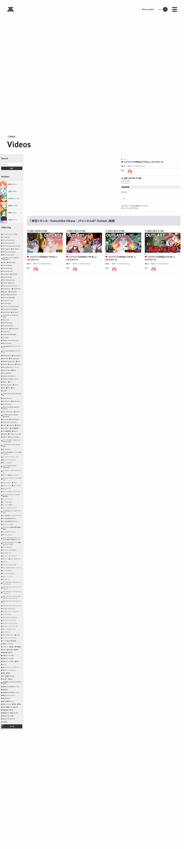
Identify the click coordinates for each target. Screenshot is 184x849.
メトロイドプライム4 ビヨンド (10, 617)
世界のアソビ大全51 (8, 644)
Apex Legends (6, 249)
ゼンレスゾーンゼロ (8, 524)
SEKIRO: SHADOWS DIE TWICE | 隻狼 (12, 394)
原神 (17, 650)
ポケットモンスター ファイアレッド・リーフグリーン (12, 592)
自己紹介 (5, 679)
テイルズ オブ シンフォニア (9, 532)
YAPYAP (5, 434)
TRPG (4, 425)
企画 (12, 647)
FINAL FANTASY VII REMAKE (10, 309)
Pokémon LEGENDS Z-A (9, 376)
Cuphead (14, 274)
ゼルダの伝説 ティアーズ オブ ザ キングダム (12, 511)
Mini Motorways (15, 358)
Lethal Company (7, 343)
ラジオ (17, 635)
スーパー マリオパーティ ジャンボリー (12, 491)
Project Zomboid (7, 385)
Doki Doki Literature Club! (10, 286)
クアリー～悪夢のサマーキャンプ (11, 475)
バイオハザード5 (7, 553)
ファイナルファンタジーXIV (9, 565)
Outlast (19, 364)
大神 (11, 652)
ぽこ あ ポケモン (7, 449)
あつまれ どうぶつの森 (15, 434)
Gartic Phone (6, 312)
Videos (12, 136)
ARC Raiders (16, 249)
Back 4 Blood (11, 262)
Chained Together (7, 265)
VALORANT (6, 428)
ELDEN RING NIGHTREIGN (10, 294)
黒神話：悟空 (6, 713)
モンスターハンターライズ (9, 620)
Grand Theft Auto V (8, 326)
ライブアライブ (6, 632)
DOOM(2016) (17, 289)
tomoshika (130, 171)
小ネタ (4, 664)
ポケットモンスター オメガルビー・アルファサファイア (12, 583)
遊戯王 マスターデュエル (9, 695)
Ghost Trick (6, 320)
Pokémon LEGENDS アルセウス (11, 379)
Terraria (17, 412)
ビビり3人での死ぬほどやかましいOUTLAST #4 (143, 161)
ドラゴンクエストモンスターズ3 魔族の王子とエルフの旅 (12, 543)
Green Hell (5, 328)
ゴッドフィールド (7, 485)
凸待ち (4, 650)
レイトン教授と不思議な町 (9, 641)
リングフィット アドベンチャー (10, 638)
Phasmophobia (7, 373)
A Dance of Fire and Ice (9, 243)
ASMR (4, 262)
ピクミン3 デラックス (15, 559)
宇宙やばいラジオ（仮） (8, 655)
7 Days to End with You (9, 240)
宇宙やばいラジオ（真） (8, 661)
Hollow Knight (14, 328)
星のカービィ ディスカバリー (10, 670)
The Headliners (15, 419)
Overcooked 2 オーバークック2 (10, 367)
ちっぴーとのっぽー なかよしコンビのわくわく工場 (11, 441)
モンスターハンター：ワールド (10, 626)
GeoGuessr (15, 312)
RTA (9, 388)
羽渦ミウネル (12, 191)
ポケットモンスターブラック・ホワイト (12, 606)
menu (174, 9)
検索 (11, 168)
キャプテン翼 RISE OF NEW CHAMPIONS (9, 466)
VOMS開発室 (14, 428)
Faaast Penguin (7, 303)
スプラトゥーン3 (7, 488)
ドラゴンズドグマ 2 (7, 547)
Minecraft (5, 358)
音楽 (4, 707)
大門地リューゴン (14, 198)
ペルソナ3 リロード (7, 570)
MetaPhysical (17, 355)
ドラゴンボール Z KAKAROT (10, 550)
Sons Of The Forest (8, 412)
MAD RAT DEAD (7, 355)
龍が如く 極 (15, 713)
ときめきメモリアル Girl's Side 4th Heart (11, 445)
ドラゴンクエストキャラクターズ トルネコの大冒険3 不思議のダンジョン (12, 538)
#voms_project (148, 9)
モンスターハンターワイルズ (10, 623)
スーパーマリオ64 (7, 502)
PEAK (14, 370)
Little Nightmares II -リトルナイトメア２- (12, 347)
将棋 (18, 661)
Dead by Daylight (7, 277)
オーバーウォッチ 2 (7, 463)
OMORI (5, 364)
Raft (4, 388)
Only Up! (11, 364)
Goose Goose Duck (8, 323)
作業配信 (18, 647)
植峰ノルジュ (12, 212)
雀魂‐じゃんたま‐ (7, 704)
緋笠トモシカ (12, 184)
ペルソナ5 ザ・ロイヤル (8, 573)
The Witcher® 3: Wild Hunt (10, 422)
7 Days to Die (6, 237)
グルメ (15, 483)
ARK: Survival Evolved (8, 255)
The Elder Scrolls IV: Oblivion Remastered (10, 415)
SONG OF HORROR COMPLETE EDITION (11, 408)
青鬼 (20, 704)
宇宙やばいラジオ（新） (8, 658)
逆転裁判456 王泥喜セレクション (11, 692)
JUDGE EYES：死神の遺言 (9, 334)
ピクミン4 (5, 562)
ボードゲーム (6, 579)
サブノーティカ (17, 485)
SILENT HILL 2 (6, 401)
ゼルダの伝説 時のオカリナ (9, 518)
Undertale (11, 425)
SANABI (5, 391)
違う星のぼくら (6, 698)
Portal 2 (5, 382)
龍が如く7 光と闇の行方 (9, 719)
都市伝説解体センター (8, 701)
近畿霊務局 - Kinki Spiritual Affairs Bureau (12, 682)
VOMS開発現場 (7, 431)
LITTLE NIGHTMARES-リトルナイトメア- (11, 351)
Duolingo (5, 292)
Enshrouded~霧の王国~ (9, 297)
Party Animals (6, 370)
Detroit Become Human (9, 280)
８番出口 (5, 722)
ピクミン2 (5, 559)
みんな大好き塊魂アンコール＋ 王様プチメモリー (12, 453)
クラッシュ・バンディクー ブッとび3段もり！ (12, 479)
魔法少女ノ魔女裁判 (13, 707)
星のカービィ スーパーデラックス (11, 667)
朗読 (4, 673)
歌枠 (9, 673)
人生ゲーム (5, 647)
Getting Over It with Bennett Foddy (10, 316)
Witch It (15, 431)
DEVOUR (5, 283)
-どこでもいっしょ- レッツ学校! (10, 234)
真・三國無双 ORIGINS (8, 676)
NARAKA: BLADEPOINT (9, 361)
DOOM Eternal (7, 289)
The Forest (5, 419)
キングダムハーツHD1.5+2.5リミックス (12, 471)
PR (10, 382)
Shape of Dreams (7, 398)
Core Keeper (6, 274)
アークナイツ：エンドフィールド (10, 457)
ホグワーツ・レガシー (8, 576)
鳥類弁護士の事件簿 (8, 710)
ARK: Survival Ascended (9, 252)
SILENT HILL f (16, 401)
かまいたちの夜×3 (15, 437)
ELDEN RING (13, 292)
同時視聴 (5, 652)
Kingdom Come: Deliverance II (11, 340)
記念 (11, 679)
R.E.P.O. (16, 385)
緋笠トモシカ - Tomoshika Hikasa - (137, 166)
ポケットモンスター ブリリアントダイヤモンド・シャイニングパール (12, 597)
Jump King (5, 337)
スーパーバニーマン (8, 499)
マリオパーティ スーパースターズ (11, 611)
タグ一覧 (12, 726)
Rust (13, 388)
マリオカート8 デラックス (9, 609)
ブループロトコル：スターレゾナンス (12, 567)
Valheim (19, 425)
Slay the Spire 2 (7, 404)
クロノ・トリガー (7, 483)
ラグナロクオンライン (8, 635)
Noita (18, 361)
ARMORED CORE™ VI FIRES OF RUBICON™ (11, 258)
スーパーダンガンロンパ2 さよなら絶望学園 (11, 495)
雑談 (15, 704)
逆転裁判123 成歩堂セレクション (11, 686)
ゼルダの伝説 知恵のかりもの (10, 521)
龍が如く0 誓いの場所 (8, 716)
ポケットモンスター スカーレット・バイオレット (11, 588)
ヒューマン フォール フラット (9, 556)
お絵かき (5, 437)
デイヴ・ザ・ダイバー (8, 535)
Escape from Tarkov (8, 300)
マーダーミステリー (7, 614)
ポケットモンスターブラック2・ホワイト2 (12, 602)
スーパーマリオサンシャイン (9, 508)
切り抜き (11, 650)
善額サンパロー (13, 205)
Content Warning (7, 268)
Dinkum (12, 283)
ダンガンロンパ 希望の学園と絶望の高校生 (12, 528)
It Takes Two (6, 331)
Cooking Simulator (8, 271)
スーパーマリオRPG (8, 505)
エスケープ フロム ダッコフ (9, 460)
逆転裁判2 (5, 689)
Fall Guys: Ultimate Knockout (11, 306)
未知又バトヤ (12, 220)
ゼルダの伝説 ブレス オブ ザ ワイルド (12, 515)
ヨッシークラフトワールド (9, 629)
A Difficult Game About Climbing (11, 246)
